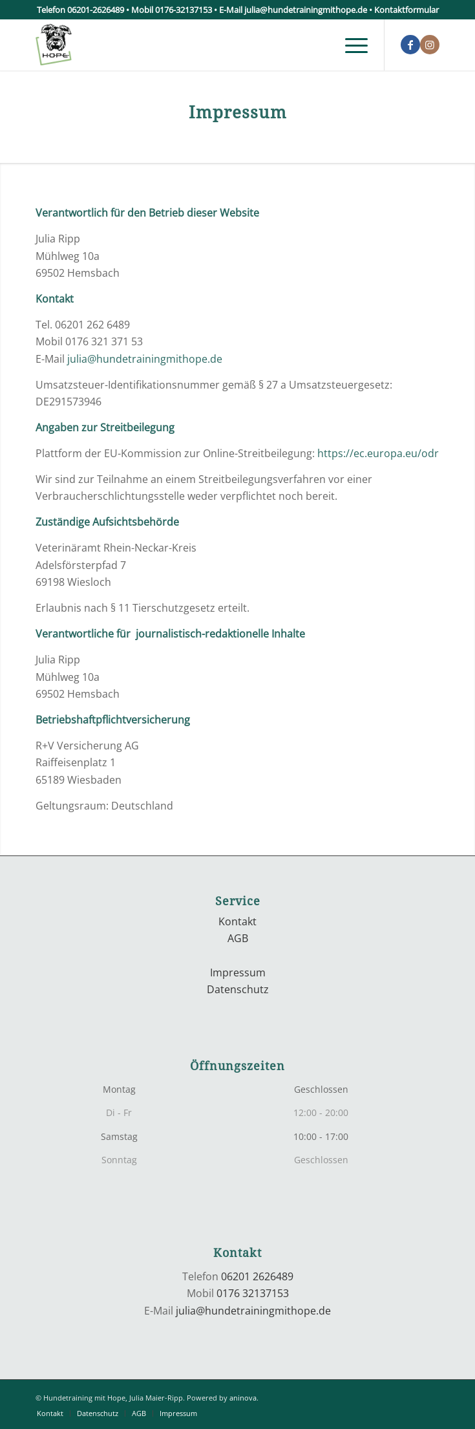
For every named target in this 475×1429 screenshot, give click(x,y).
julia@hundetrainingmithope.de (305, 10)
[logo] (197, 44)
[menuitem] (350, 44)
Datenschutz (238, 989)
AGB (237, 938)
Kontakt (237, 921)
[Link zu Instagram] (429, 44)
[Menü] (350, 44)
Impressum (238, 972)
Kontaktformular (406, 10)
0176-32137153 (183, 10)
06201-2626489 (95, 10)
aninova (243, 1397)
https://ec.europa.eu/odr (378, 453)
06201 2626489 (257, 1276)
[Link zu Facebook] (410, 44)
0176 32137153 (252, 1293)
